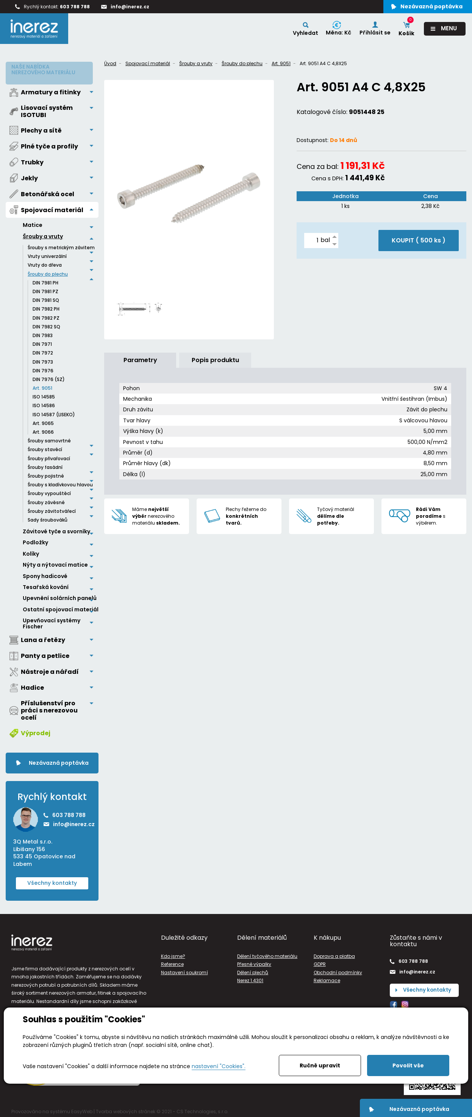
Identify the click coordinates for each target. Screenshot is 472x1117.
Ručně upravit (320, 1065)
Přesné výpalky (254, 961)
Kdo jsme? (173, 953)
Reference (172, 961)
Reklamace (327, 978)
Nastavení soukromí (184, 970)
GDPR (320, 961)
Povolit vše (408, 1065)
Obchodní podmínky (338, 970)
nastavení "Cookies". (218, 1066)
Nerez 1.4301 (250, 978)
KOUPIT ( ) (418, 240)
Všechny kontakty (52, 880)
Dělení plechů (252, 970)
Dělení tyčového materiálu (267, 953)
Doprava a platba (334, 953)
